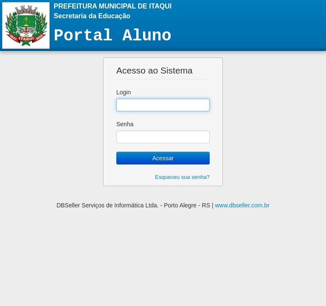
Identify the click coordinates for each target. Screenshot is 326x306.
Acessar (163, 158)
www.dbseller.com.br (242, 205)
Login (123, 92)
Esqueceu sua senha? (182, 177)
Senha (124, 124)
